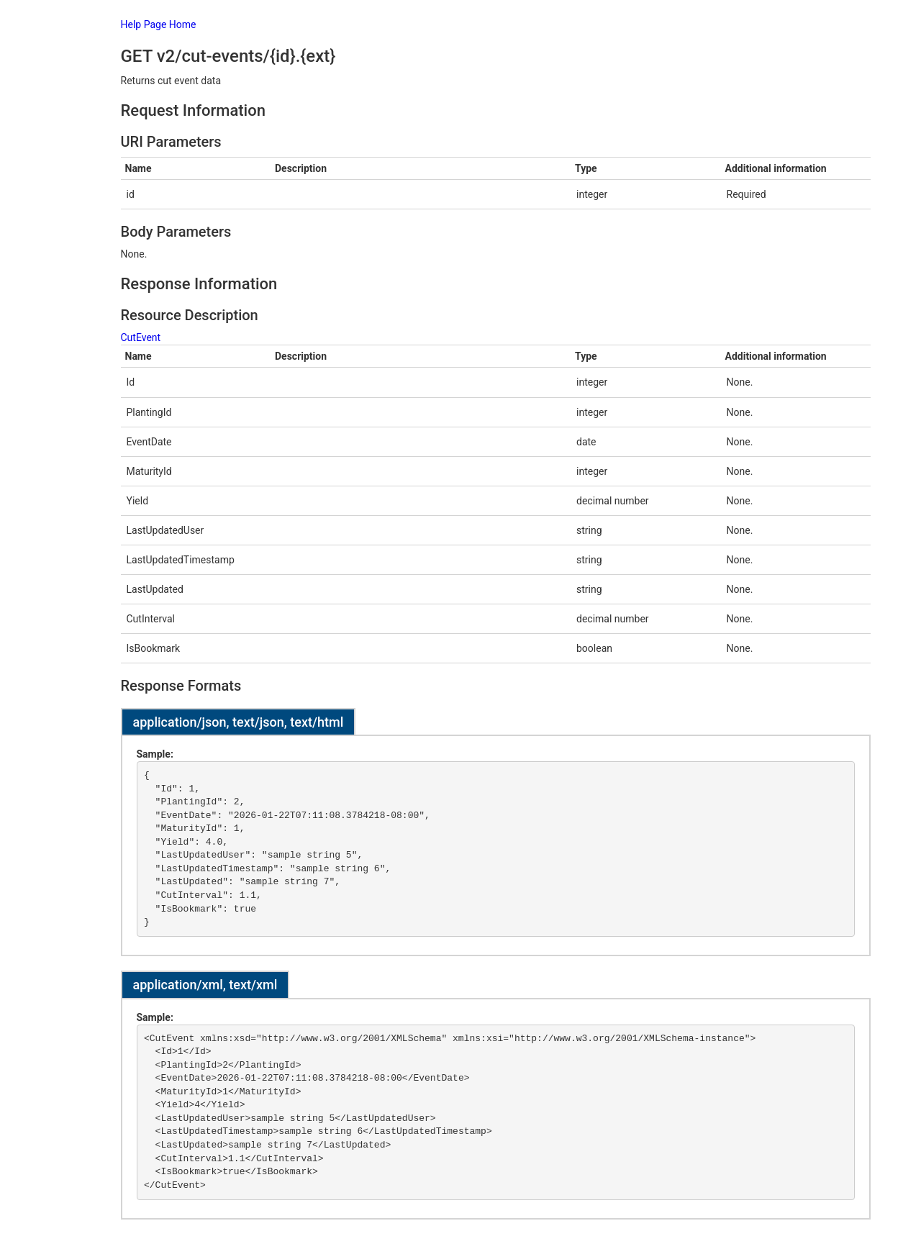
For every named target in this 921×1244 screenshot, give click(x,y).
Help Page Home (158, 24)
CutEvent (141, 337)
